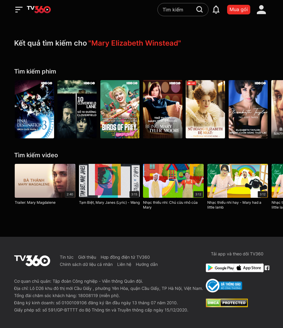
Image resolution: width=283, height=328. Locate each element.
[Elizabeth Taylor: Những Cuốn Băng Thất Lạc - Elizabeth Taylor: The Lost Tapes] (248, 109)
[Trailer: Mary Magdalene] (45, 186)
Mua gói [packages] (239, 9)
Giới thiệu (87, 257)
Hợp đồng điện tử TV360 (125, 257)
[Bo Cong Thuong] (224, 286)
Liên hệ (124, 264)
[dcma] (227, 305)
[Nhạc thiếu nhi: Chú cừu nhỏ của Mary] (173, 188)
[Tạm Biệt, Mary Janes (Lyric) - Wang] (109, 186)
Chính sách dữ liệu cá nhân (86, 264)
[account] (261, 9)
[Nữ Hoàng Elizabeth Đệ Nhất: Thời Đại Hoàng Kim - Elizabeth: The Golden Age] (206, 109)
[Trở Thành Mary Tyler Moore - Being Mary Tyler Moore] (163, 109)
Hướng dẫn (147, 264)
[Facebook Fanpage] (266, 267)
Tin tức (67, 257)
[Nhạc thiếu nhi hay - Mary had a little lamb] (238, 188)
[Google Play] (218, 268)
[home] (39, 9)
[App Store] (246, 268)
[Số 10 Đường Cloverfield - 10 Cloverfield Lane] (77, 109)
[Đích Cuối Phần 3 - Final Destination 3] (34, 109)
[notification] (216, 9)
